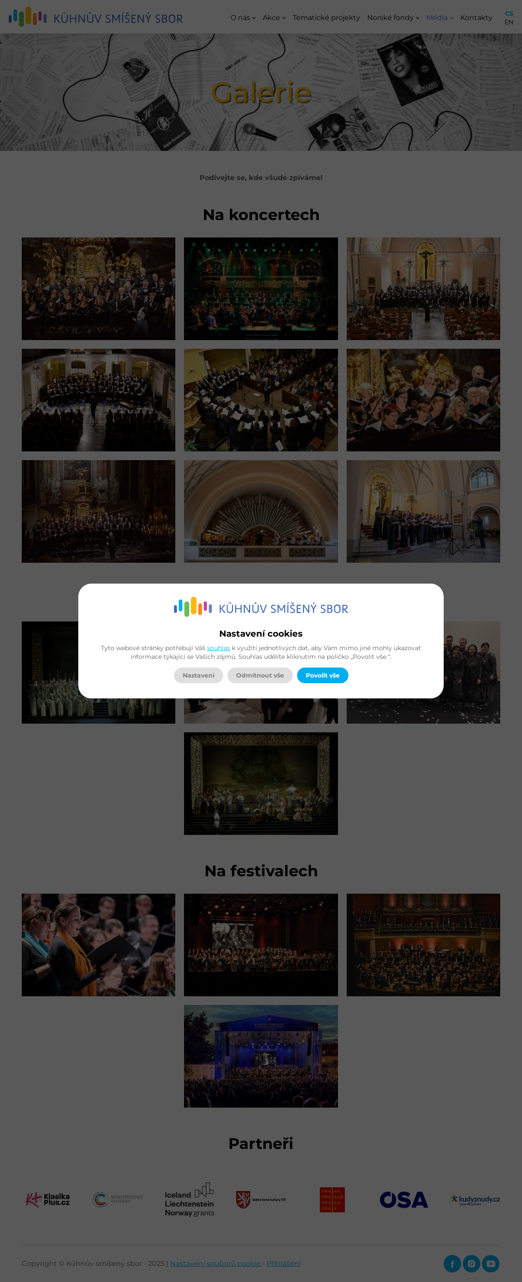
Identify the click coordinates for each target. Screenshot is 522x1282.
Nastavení (198, 675)
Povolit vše (323, 675)
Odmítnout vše (260, 675)
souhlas (218, 648)
